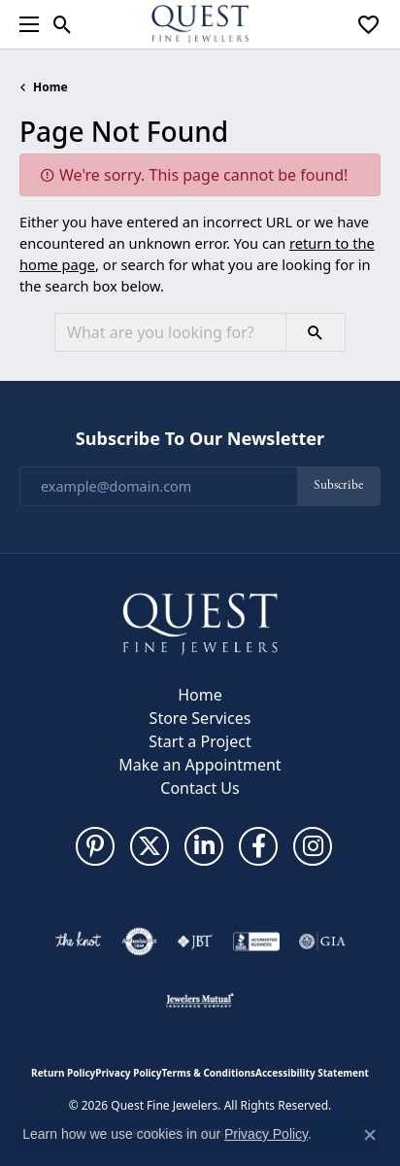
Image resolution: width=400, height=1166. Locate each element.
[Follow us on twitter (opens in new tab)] (149, 846)
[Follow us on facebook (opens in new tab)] (258, 846)
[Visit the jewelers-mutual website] (199, 999)
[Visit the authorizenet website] (139, 941)
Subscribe (338, 485)
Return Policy (63, 1073)
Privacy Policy (128, 1073)
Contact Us (199, 788)
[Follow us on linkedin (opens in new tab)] (203, 846)
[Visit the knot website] (78, 941)
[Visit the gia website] (322, 941)
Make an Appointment (199, 764)
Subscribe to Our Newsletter (200, 439)
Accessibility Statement (312, 1073)
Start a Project (199, 741)
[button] (62, 24)
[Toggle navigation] (24, 24)
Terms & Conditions (208, 1073)
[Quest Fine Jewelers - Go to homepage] (200, 623)
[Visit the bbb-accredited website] (256, 941)
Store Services (200, 718)
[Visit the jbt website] (195, 941)
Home (50, 87)
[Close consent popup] (370, 1135)
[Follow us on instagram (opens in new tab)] (312, 846)
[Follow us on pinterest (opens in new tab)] (95, 846)
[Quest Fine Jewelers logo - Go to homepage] (200, 24)
